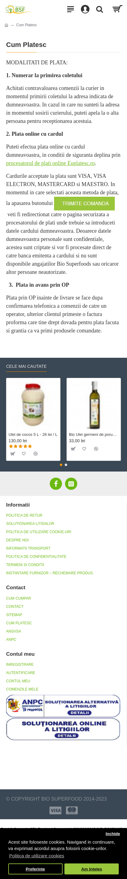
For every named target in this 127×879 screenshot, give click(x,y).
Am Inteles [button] (91, 869)
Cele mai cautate (26, 366)
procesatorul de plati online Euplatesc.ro (50, 163)
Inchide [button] (113, 833)
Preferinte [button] (35, 869)
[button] (61, 465)
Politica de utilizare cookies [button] (36, 855)
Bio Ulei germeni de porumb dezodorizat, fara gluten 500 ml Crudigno (93, 434)
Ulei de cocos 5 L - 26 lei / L (33, 434)
